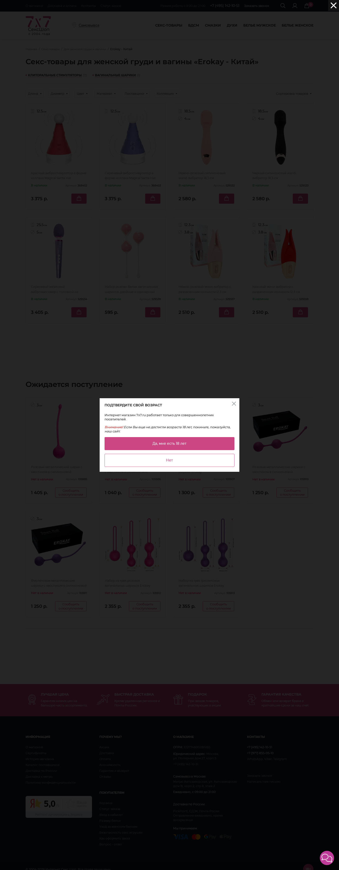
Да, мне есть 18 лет (169, 443)
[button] (327, 858)
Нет (169, 460)
